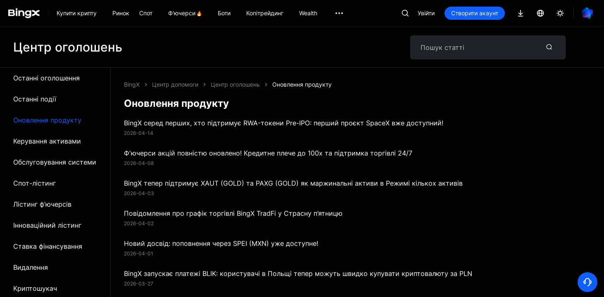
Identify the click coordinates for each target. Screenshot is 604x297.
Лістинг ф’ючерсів (42, 204)
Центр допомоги (175, 84)
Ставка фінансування (47, 246)
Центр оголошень (235, 84)
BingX (132, 84)
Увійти (426, 12)
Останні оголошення (46, 78)
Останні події (34, 99)
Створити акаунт (474, 12)
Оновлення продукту (47, 120)
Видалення (30, 267)
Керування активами (47, 141)
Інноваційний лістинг (47, 225)
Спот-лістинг (34, 183)
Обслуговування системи (54, 162)
